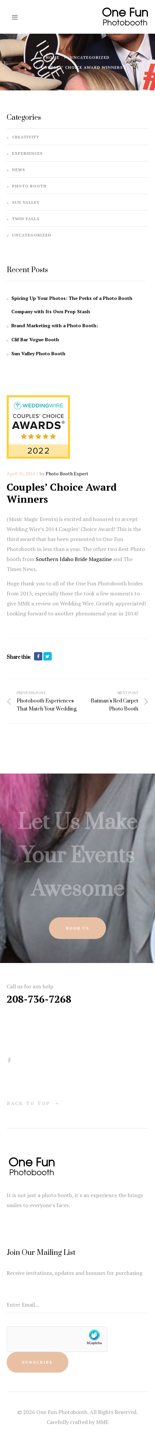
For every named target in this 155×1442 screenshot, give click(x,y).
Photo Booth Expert (67, 473)
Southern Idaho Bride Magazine (74, 559)
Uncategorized (90, 57)
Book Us (77, 928)
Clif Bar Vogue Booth (35, 339)
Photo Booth (29, 185)
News (18, 169)
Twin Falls (25, 218)
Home (52, 57)
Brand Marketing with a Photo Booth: (54, 325)
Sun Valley (26, 202)
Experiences (27, 153)
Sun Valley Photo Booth (38, 353)
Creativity (25, 136)
